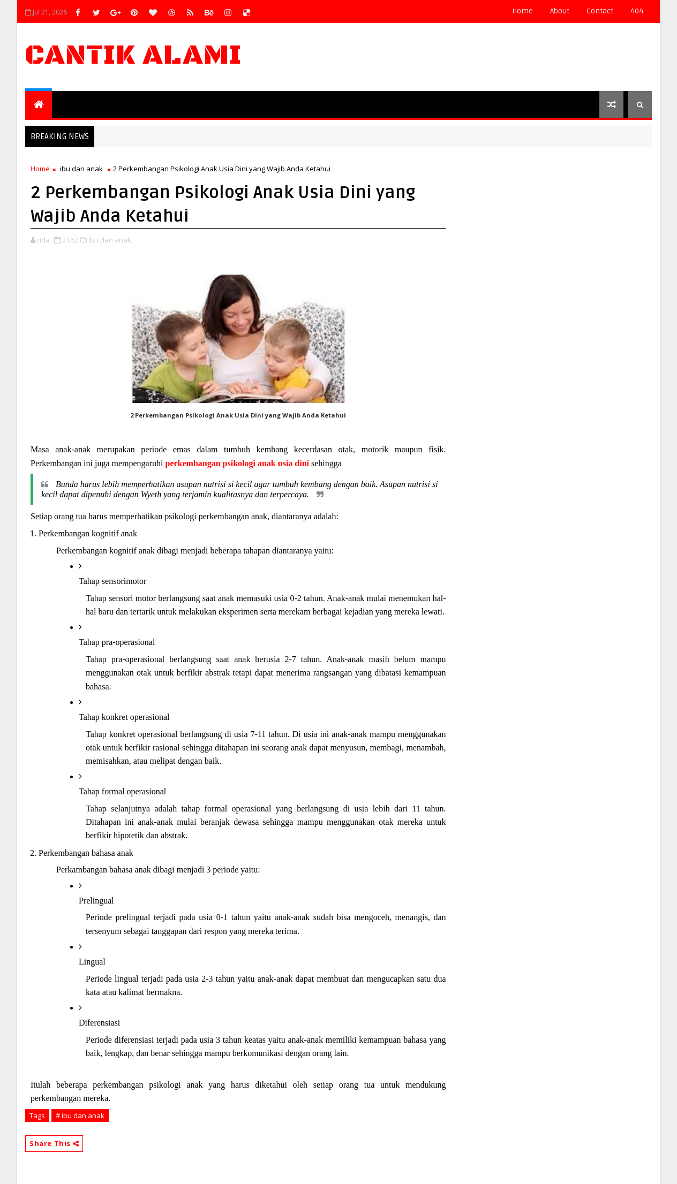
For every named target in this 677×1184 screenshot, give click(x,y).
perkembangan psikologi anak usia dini (237, 463)
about (559, 11)
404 (636, 11)
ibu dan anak (81, 168)
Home (522, 11)
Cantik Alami (133, 55)
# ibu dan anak (80, 1115)
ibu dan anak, (110, 240)
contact (599, 11)
